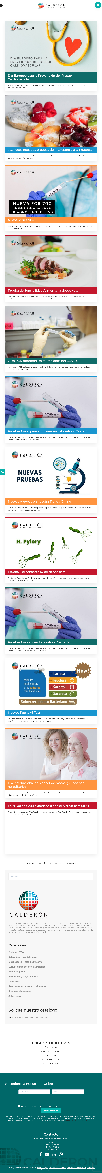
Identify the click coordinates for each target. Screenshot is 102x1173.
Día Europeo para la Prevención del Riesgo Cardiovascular (40, 77)
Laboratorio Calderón (27, 1168)
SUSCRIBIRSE (51, 1110)
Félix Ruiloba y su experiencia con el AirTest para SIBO (48, 806)
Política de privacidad (51, 1059)
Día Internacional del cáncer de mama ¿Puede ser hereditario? (46, 785)
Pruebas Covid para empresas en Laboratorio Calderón (48, 431)
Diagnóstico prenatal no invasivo (25, 962)
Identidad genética (17, 972)
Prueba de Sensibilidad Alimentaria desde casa (43, 290)
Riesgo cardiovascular (19, 991)
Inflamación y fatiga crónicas (23, 976)
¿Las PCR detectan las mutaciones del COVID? (43, 361)
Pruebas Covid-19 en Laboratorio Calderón (39, 642)
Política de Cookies (57, 1168)
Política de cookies (51, 1063)
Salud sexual (15, 996)
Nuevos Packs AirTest (24, 713)
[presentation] (51, 1100)
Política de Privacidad (76, 1168)
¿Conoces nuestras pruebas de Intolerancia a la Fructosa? (51, 150)
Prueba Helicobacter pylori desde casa (37, 572)
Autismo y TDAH (16, 952)
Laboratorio (14, 981)
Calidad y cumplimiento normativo (56, 1170)
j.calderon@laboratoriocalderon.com (76, 1120)
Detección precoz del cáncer (22, 957)
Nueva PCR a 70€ (21, 220)
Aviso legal (51, 1055)
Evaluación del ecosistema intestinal (26, 967)
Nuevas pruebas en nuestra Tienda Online (39, 501)
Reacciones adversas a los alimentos (27, 986)
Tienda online (51, 1047)
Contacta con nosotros (51, 1051)
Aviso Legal (43, 1168)
